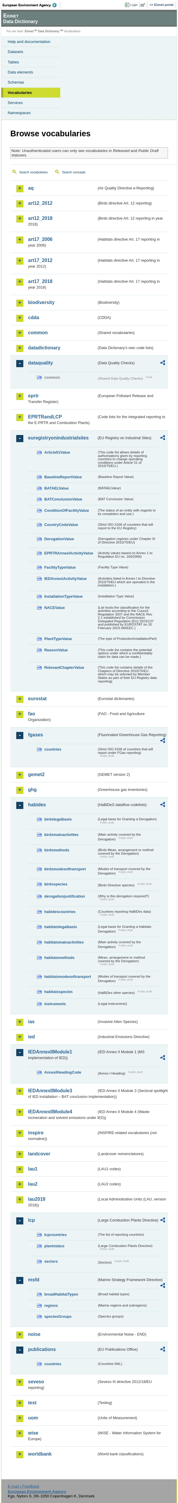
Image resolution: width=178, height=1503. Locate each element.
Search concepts (73, 172)
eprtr (33, 395)
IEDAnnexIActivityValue (65, 578)
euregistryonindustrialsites (58, 437)
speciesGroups (57, 1316)
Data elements (20, 72)
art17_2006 (40, 239)
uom (33, 1417)
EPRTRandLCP (45, 416)
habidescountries (60, 911)
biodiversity (41, 302)
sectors (51, 1261)
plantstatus (54, 1246)
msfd (33, 1279)
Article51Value (57, 452)
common (38, 332)
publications (42, 1349)
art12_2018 (40, 218)
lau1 (32, 1168)
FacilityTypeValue (60, 567)
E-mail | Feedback (23, 1486)
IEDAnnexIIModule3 (50, 1090)
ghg (32, 789)
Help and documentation (29, 41)
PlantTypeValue (58, 639)
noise (34, 1334)
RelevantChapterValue (64, 667)
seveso (36, 1381)
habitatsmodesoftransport (67, 976)
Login (134, 5)
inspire (35, 1132)
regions (51, 1305)
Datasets (15, 51)
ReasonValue (56, 650)
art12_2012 (40, 203)
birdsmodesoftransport (65, 869)
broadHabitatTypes (61, 1294)
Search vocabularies (33, 172)
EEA (31, 5)
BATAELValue (56, 488)
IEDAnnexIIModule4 (50, 1111)
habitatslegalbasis (60, 927)
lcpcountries (55, 1234)
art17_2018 (40, 281)
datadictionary (44, 347)
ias (31, 1021)
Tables (13, 62)
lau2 (32, 1184)
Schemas (16, 82)
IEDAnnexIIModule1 (50, 1051)
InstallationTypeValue (63, 596)
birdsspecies (55, 884)
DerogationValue (59, 539)
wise (33, 1432)
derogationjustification (64, 896)
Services (15, 102)
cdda (33, 317)
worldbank (40, 1453)
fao (31, 713)
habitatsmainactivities (64, 942)
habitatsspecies (58, 991)
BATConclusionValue (63, 499)
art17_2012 (40, 260)
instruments (55, 1004)
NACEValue (54, 607)
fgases (35, 734)
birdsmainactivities (61, 834)
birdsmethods (56, 850)
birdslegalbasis (58, 819)
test (32, 1402)
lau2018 (36, 1199)
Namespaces (19, 113)
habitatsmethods (59, 957)
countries (52, 749)
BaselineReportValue (63, 477)
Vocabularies (20, 92)
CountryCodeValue (61, 524)
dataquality (40, 362)
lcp (31, 1220)
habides (37, 804)
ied (31, 1036)
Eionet (29, 31)
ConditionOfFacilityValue (66, 510)
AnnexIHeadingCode (62, 1072)
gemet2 (36, 774)
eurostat (37, 698)
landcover (39, 1153)
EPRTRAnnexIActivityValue (68, 553)
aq (31, 188)
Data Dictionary (48, 31)
